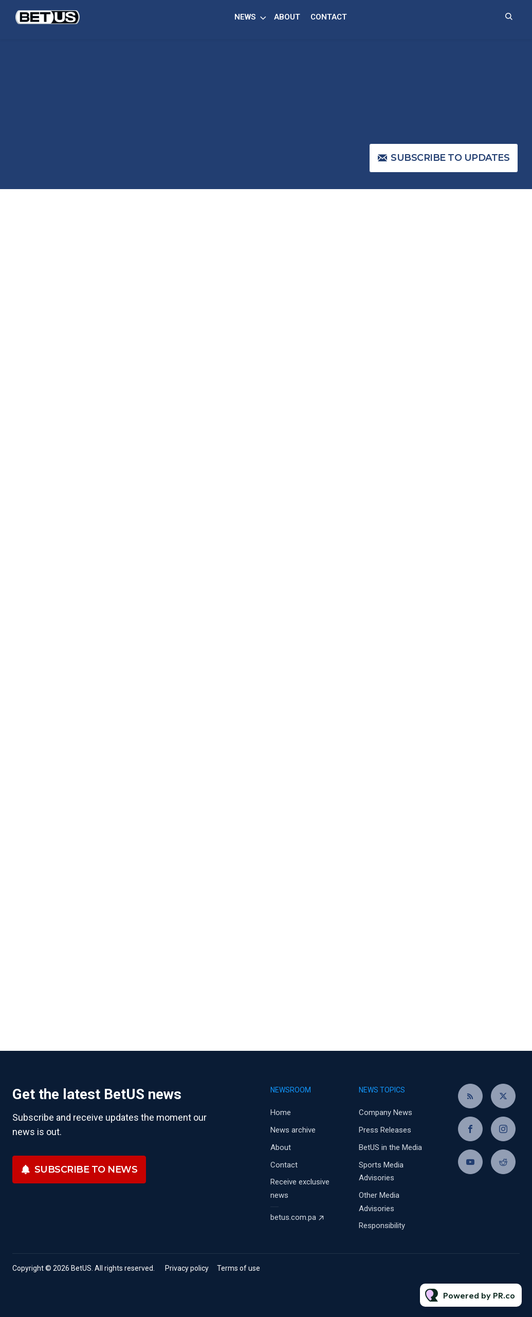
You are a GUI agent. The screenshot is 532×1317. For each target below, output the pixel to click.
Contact (328, 17)
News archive (293, 1130)
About (287, 17)
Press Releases (385, 1130)
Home (280, 1112)
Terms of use (238, 1268)
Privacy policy (187, 1268)
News (244, 17)
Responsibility (382, 1225)
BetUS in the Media (390, 1147)
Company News (385, 1112)
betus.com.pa (293, 1217)
